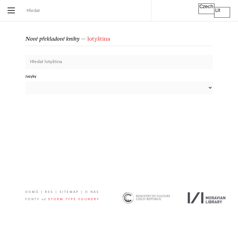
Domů (32, 192)
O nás (92, 192)
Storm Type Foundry (74, 199)
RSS (49, 192)
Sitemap (69, 192)
